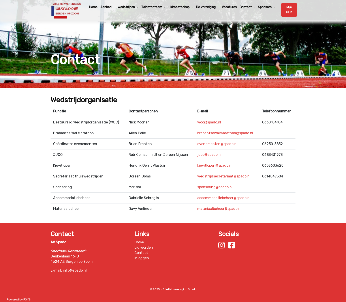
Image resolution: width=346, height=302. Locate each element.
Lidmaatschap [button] (179, 7)
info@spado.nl (75, 270)
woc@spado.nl (209, 122)
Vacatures (229, 7)
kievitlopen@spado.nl (214, 165)
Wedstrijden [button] (127, 7)
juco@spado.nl (209, 155)
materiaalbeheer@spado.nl (219, 209)
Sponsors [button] (265, 7)
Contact (141, 253)
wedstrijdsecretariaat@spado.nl (223, 176)
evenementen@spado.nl (217, 144)
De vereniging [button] (206, 7)
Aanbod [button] (106, 7)
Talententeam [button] (152, 7)
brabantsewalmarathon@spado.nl (225, 133)
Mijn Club (289, 10)
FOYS (27, 299)
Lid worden (143, 247)
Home (93, 7)
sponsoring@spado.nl (215, 187)
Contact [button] (246, 7)
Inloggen (141, 258)
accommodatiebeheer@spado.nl (223, 198)
